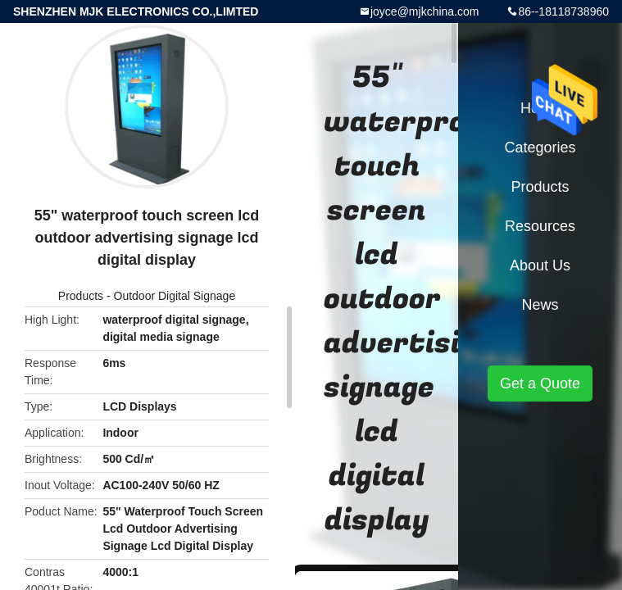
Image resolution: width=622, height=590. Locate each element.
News (539, 305)
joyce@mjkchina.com (424, 11)
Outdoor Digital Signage (175, 295)
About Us (540, 265)
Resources (540, 226)
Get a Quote (540, 383)
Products (80, 295)
